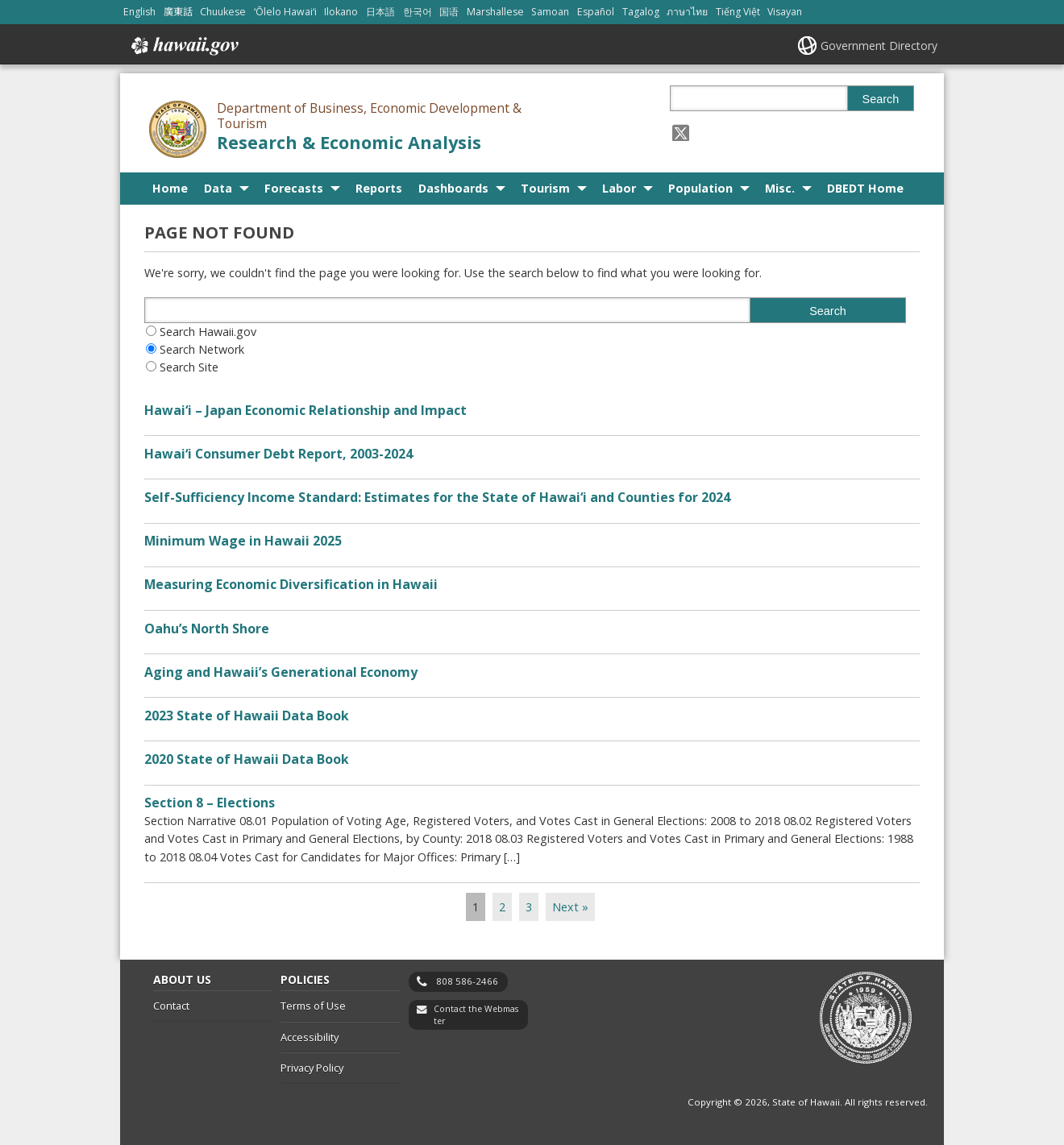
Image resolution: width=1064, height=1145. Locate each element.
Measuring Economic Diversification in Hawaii (291, 584)
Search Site (189, 367)
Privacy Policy (312, 1067)
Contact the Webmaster (476, 1015)
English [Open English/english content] (139, 12)
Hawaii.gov (183, 46)
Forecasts (293, 188)
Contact (171, 1005)
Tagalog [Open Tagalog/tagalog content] (640, 12)
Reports (378, 188)
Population (700, 188)
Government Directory (879, 45)
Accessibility (310, 1037)
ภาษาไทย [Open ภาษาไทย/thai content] (687, 12)
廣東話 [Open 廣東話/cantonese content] (178, 12)
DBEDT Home (865, 188)
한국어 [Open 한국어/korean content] (417, 12)
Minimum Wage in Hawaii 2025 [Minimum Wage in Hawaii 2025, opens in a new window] (243, 541)
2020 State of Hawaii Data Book (246, 759)
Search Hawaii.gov (208, 331)
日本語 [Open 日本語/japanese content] (380, 12)
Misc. (780, 188)
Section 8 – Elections (209, 802)
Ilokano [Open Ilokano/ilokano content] (341, 12)
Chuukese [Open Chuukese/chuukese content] (223, 12)
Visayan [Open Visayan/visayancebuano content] (784, 12)
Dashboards (453, 188)
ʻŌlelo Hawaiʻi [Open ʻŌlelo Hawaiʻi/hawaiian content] (285, 12)
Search (881, 99)
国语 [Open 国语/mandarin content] (449, 12)
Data (218, 188)
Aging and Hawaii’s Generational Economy (281, 672)
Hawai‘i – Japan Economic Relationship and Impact (305, 410)
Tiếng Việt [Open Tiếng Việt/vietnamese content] (738, 12)
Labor (619, 188)
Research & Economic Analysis (349, 142)
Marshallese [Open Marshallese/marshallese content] (495, 12)
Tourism (545, 188)
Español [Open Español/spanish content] (595, 12)
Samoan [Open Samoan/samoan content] (550, 12)
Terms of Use (313, 1005)
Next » (570, 907)
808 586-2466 (467, 981)
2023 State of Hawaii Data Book (246, 715)
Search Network (202, 349)
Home (170, 188)
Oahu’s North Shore (206, 628)
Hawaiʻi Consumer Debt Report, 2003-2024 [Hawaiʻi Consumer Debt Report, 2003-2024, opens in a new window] (278, 454)
